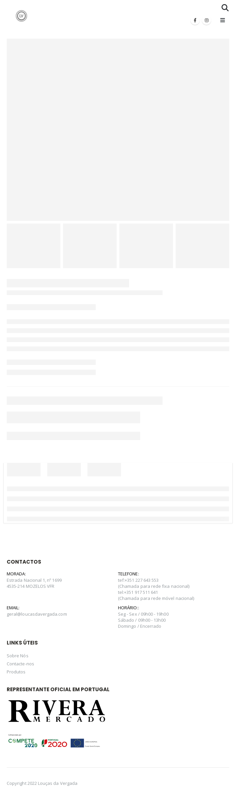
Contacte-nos (20, 664)
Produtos (16, 672)
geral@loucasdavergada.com (37, 614)
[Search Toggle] (225, 8)
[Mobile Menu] (222, 20)
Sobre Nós (17, 656)
